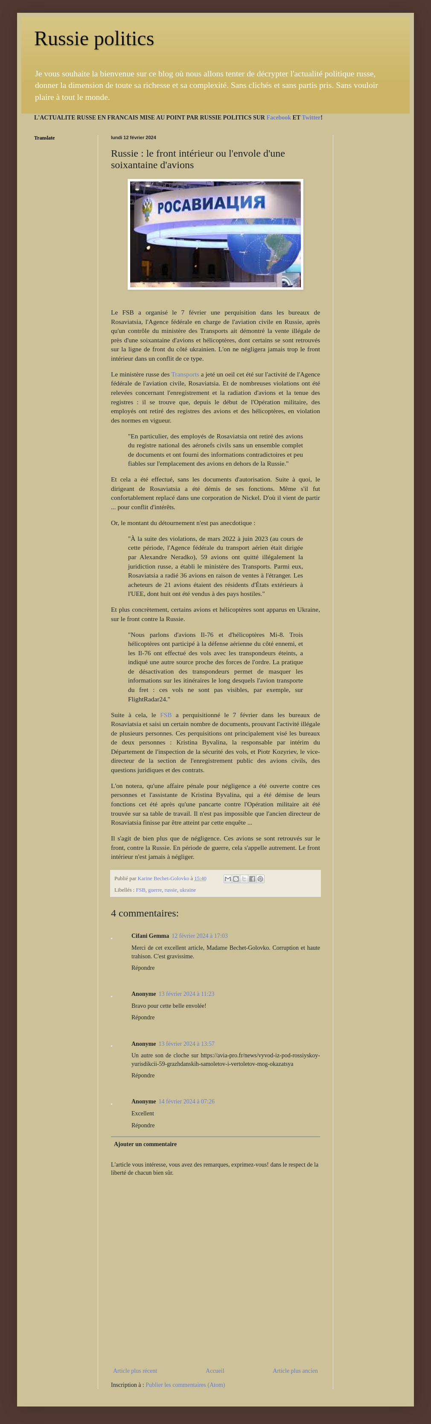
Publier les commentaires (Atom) (185, 1385)
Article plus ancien (295, 1371)
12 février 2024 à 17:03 (199, 936)
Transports (185, 374)
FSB (166, 714)
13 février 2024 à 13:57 (187, 1044)
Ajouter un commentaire (145, 1144)
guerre (155, 890)
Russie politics (94, 38)
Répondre (142, 968)
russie (171, 890)
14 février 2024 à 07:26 (187, 1101)
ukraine (188, 890)
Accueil (215, 1371)
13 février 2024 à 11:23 (187, 994)
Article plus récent (135, 1371)
